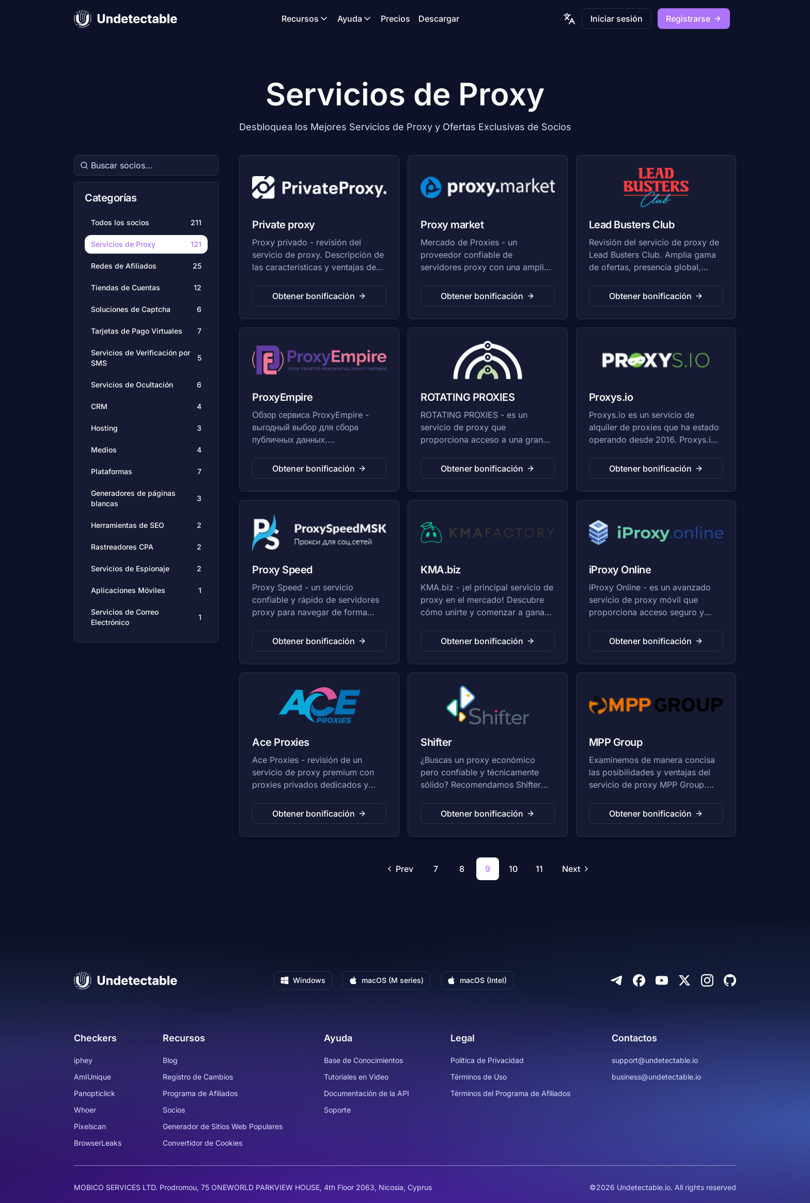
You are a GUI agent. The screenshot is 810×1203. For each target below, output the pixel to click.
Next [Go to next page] (576, 869)
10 (513, 869)
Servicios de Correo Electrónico (146, 617)
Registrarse (694, 18)
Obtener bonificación (319, 296)
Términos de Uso (478, 1076)
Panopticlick (94, 1093)
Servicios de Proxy (146, 244)
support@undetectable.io (655, 1060)
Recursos (305, 18)
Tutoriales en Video (356, 1076)
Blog (170, 1060)
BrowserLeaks (97, 1142)
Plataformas (146, 471)
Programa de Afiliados (200, 1093)
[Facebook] (639, 980)
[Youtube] (662, 980)
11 (539, 869)
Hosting (146, 428)
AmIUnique (92, 1076)
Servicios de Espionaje (146, 569)
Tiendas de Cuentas (146, 288)
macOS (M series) (386, 980)
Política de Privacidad (487, 1060)
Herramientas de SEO (146, 525)
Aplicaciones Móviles (146, 590)
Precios (395, 18)
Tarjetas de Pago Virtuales (146, 331)
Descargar (438, 18)
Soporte (337, 1109)
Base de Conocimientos (363, 1060)
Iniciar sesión (616, 18)
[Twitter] (684, 980)
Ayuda (354, 18)
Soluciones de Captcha (146, 309)
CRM (146, 406)
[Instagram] (707, 980)
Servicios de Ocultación (146, 385)
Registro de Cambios (198, 1076)
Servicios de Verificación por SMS (146, 357)
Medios (146, 450)
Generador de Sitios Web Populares (223, 1126)
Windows (303, 980)
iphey (83, 1060)
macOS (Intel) (477, 980)
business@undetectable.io (656, 1076)
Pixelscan (90, 1126)
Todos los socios (146, 222)
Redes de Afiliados (146, 266)
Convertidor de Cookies (202, 1142)
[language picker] (569, 18)
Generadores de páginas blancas (146, 498)
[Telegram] (616, 980)
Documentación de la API (366, 1093)
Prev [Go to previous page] (399, 869)
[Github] (730, 980)
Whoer (85, 1109)
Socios (174, 1109)
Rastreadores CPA (146, 547)
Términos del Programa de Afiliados (510, 1093)
